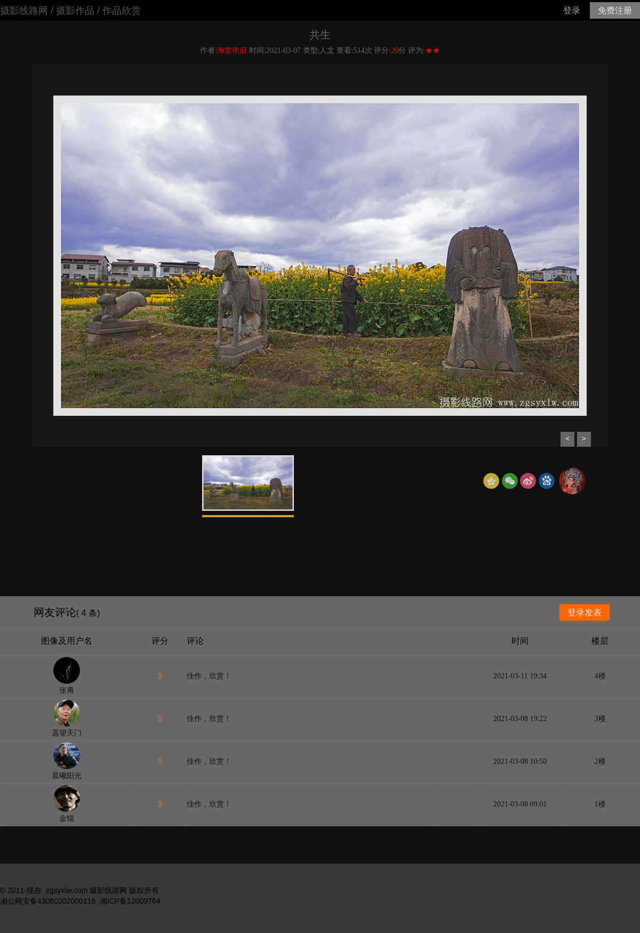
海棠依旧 (232, 50)
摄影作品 (75, 10)
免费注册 (615, 10)
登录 (571, 10)
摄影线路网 (24, 10)
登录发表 (584, 612)
